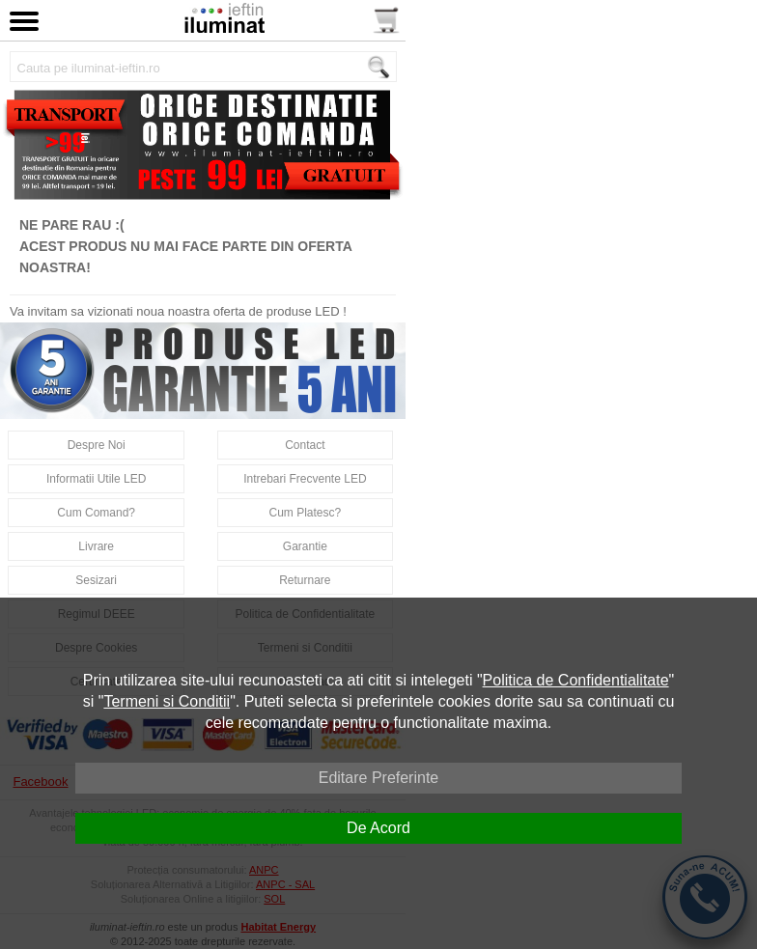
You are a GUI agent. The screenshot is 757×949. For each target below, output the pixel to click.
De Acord (378, 828)
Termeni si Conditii (166, 701)
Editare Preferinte (379, 777)
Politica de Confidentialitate (576, 680)
